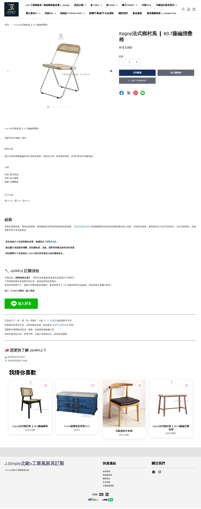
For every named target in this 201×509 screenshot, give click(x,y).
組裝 (78, 227)
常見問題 (106, 483)
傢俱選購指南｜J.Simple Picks (161, 13)
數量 (121, 57)
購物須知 (106, 479)
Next (110, 71)
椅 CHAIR (112, 5)
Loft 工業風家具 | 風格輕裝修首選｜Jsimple (47, 5)
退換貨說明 (107, 475)
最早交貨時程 (60, 325)
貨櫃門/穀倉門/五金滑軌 (101, 13)
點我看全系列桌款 (16, 357)
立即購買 (137, 73)
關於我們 (123, 13)
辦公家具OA (33, 13)
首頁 (7, 25)
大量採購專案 (108, 486)
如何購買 (106, 472)
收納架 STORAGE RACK (72, 13)
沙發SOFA (146, 5)
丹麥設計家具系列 (166, 5)
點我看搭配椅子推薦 (17, 361)
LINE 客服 (50, 321)
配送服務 (137, 13)
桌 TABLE (96, 5)
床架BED (50, 13)
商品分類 (80, 5)
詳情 (86, 227)
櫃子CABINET (130, 5)
